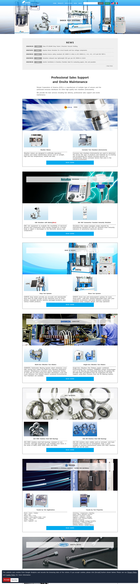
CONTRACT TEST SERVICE (94, 443)
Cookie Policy (10, 576)
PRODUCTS (60, 3)
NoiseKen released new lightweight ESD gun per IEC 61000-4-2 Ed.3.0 (64, 58)
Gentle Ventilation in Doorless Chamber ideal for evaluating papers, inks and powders (69, 62)
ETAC (94, 383)
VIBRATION (94, 180)
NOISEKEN (95, 117)
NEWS (75, 3)
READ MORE (45, 163)
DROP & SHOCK (45, 180)
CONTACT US (37, 544)
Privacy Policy (132, 573)
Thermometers (56, 339)
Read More (110, 66)
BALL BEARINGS (45, 249)
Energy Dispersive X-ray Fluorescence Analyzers (94, 314)
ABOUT (80, 3)
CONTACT (107, 3)
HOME (54, 3)
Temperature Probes (34, 339)
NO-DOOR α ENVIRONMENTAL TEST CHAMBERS (45, 383)
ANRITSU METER (45, 315)
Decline (15, 580)
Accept (7, 580)
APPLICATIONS (68, 3)
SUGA (45, 117)
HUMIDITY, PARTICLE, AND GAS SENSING (45, 443)
